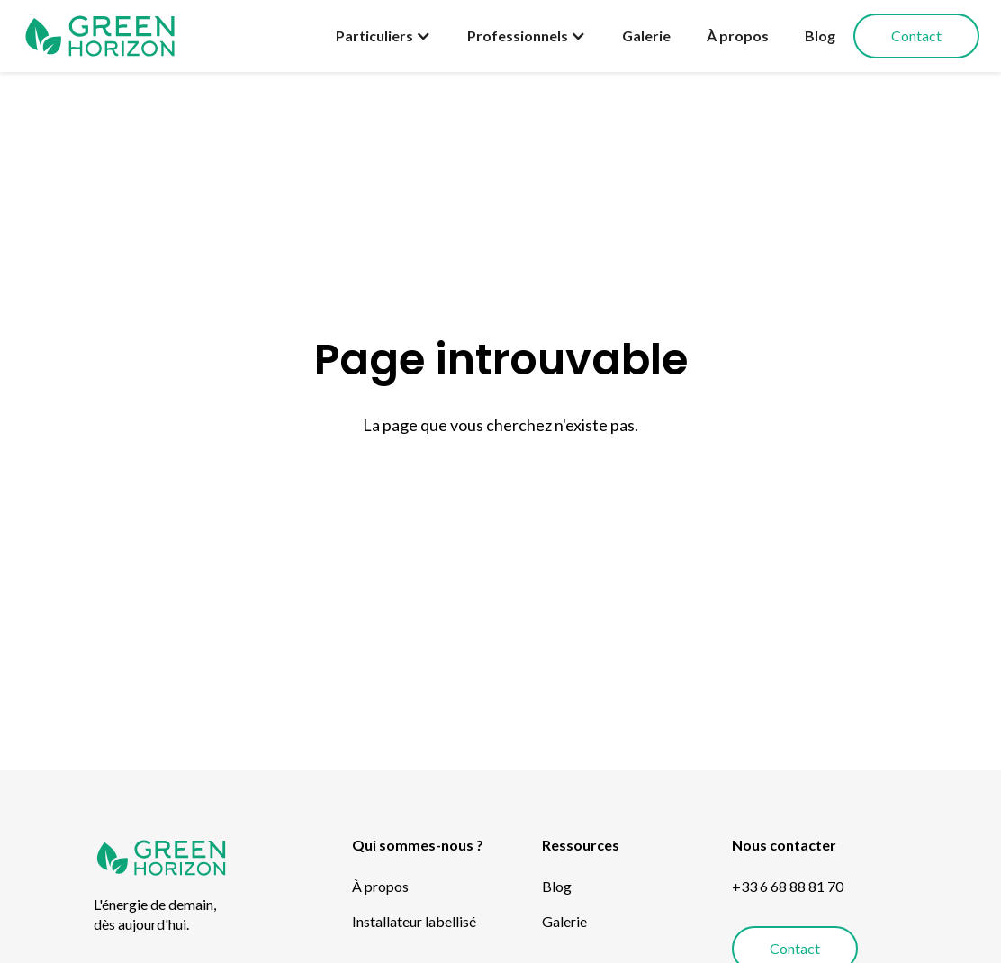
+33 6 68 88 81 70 (787, 886)
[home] (100, 36)
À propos (738, 35)
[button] (383, 36)
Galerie (646, 35)
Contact (916, 35)
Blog (820, 35)
